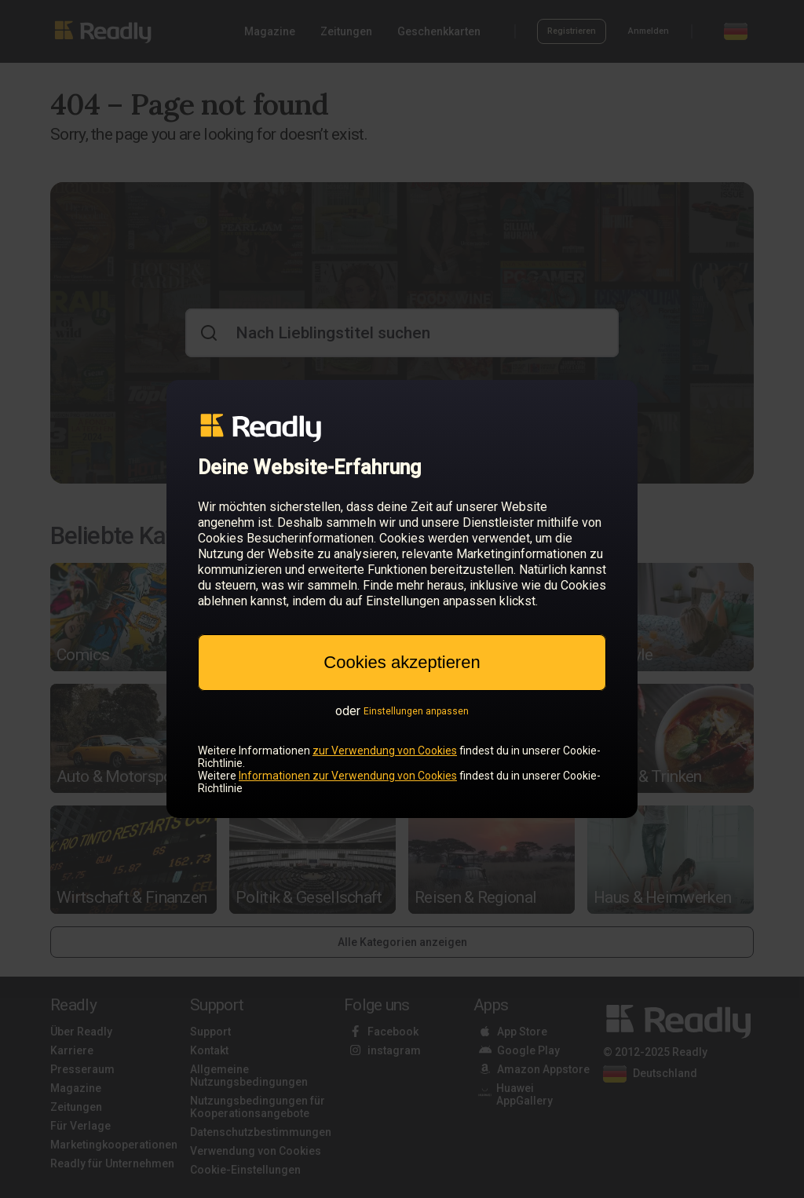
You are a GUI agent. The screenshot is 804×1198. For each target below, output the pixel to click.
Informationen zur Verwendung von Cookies (348, 775)
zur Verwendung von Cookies (384, 750)
